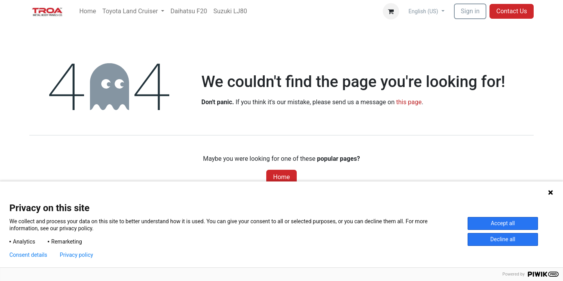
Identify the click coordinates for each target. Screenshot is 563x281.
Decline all (502, 239)
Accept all (503, 223)
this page (408, 102)
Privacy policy (76, 255)
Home (281, 177)
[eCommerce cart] (391, 11)
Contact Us (511, 11)
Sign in (470, 11)
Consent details (28, 255)
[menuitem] (87, 11)
